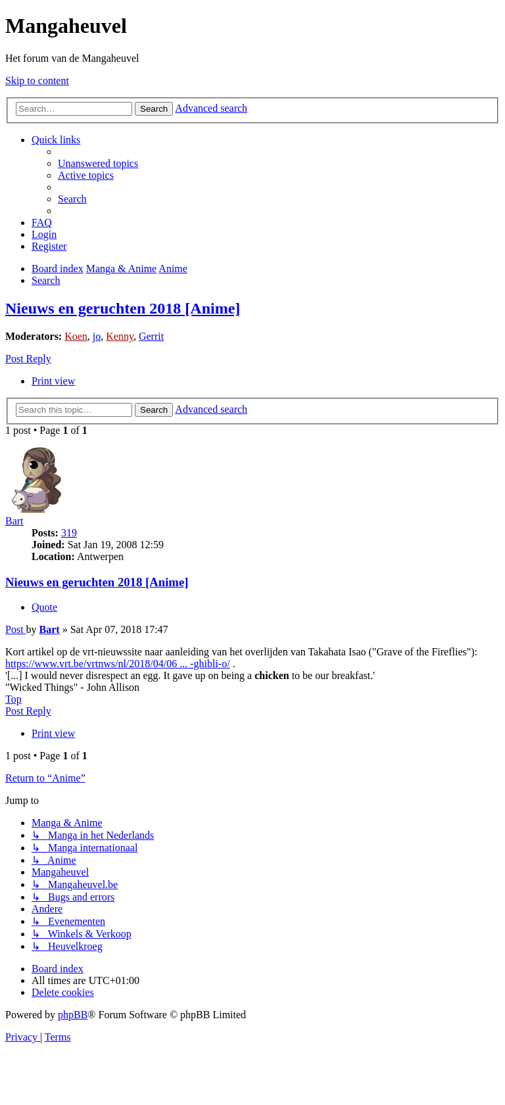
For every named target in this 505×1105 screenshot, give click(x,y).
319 (69, 532)
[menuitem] (98, 163)
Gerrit (151, 336)
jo (97, 336)
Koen (75, 336)
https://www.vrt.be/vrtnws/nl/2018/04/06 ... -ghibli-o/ (117, 663)
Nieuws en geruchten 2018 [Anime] (122, 308)
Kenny (119, 336)
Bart (14, 521)
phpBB (72, 1014)
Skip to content (37, 80)
